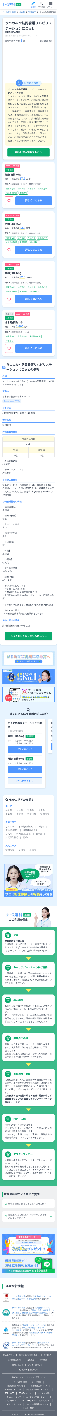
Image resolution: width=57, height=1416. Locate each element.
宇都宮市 (32, 12)
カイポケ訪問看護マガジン (37, 1404)
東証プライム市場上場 (27, 1299)
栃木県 (22, 12)
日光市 (8, 834)
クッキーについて (35, 1365)
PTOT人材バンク (26, 1393)
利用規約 (47, 1355)
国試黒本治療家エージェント (38, 1389)
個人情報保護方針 (15, 1360)
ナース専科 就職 (20, 1382)
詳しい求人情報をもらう (28, 152)
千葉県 (8, 814)
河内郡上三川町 (23, 834)
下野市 (41, 826)
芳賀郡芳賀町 (11, 837)
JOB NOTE (9, 1393)
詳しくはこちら (33, 200)
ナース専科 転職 (9, 12)
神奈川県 (31, 814)
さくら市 (9, 826)
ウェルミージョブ (14, 1397)
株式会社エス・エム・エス (34, 1325)
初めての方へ (8, 1355)
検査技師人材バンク (39, 1386)
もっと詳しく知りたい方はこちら (28, 636)
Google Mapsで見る (11, 401)
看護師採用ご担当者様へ (29, 1355)
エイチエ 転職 (43, 1393)
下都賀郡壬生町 (26, 826)
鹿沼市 (26, 837)
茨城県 (19, 810)
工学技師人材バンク (13, 1389)
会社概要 (31, 1360)
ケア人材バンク (11, 1401)
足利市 (22, 850)
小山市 (32, 850)
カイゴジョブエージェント (37, 1397)
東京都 (19, 814)
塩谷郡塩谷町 (11, 830)
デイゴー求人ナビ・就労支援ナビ (36, 1401)
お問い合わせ (17, 1365)
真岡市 (39, 834)
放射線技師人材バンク (16, 1386)
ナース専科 (36, 1382)
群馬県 (30, 810)
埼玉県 (41, 810)
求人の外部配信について (29, 1370)
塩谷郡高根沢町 (30, 830)
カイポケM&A (28, 1408)
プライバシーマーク (29, 1345)
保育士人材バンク (14, 1404)
